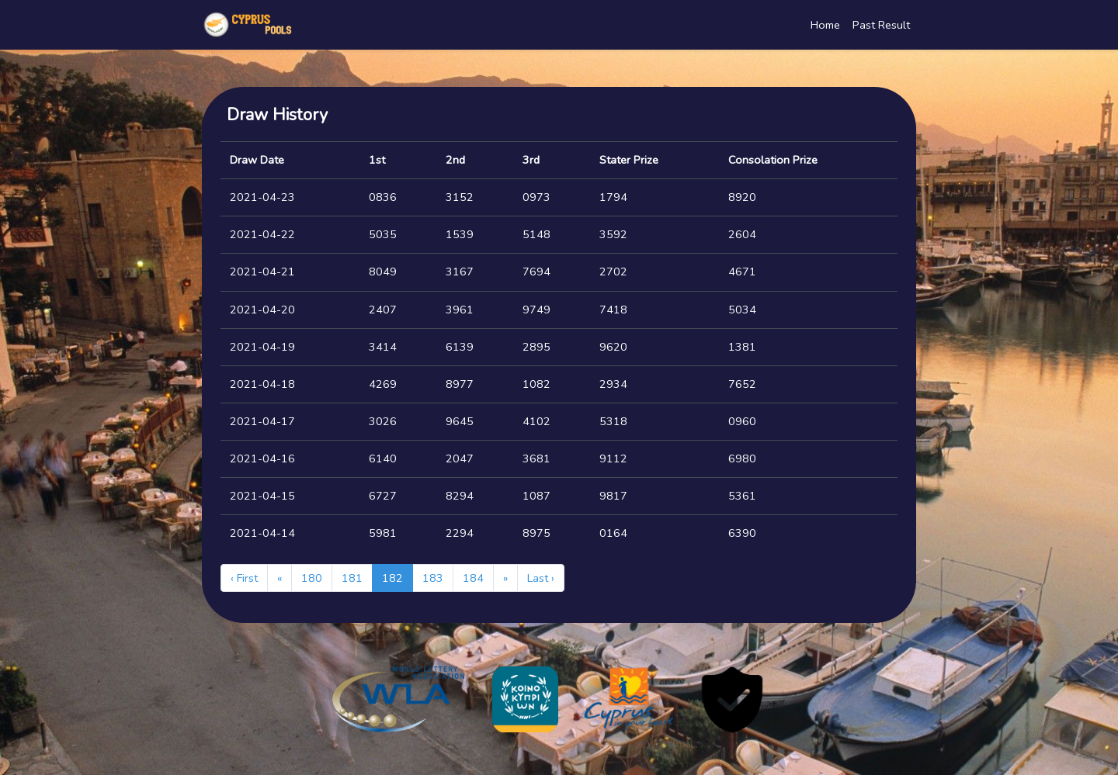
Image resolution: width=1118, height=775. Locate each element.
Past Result (881, 25)
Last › (540, 578)
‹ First (244, 578)
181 (352, 578)
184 (473, 578)
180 (311, 578)
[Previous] (279, 578)
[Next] (505, 578)
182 (392, 578)
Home (825, 25)
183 (432, 578)
